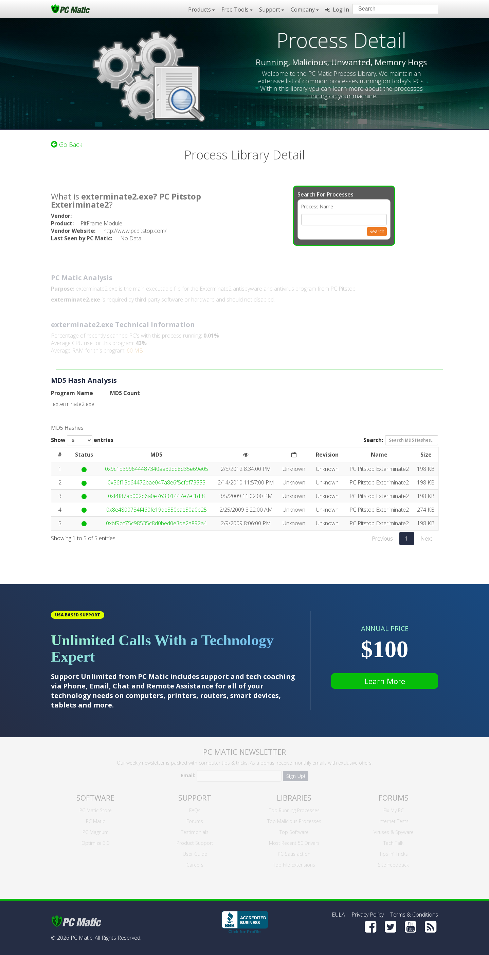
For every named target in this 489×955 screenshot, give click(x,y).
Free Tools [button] (236, 9)
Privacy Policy (367, 914)
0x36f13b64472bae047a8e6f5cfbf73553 (156, 482)
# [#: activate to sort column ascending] (60, 454)
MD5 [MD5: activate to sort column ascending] (156, 454)
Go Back (66, 141)
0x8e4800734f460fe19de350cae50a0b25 (156, 509)
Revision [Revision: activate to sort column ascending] (327, 454)
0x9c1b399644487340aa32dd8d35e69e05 (156, 469)
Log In (337, 9)
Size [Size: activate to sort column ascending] (426, 454)
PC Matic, (82, 937)
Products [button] (201, 9)
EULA (338, 914)
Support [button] (271, 9)
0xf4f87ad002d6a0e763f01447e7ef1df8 (156, 496)
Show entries (82, 440)
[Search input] (390, 10)
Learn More (384, 681)
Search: (400, 440)
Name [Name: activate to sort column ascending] (379, 454)
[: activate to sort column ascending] (245, 454)
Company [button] (305, 9)
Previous (382, 538)
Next (426, 538)
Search (376, 228)
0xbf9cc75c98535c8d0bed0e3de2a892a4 (156, 523)
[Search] (427, 8)
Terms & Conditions (414, 914)
